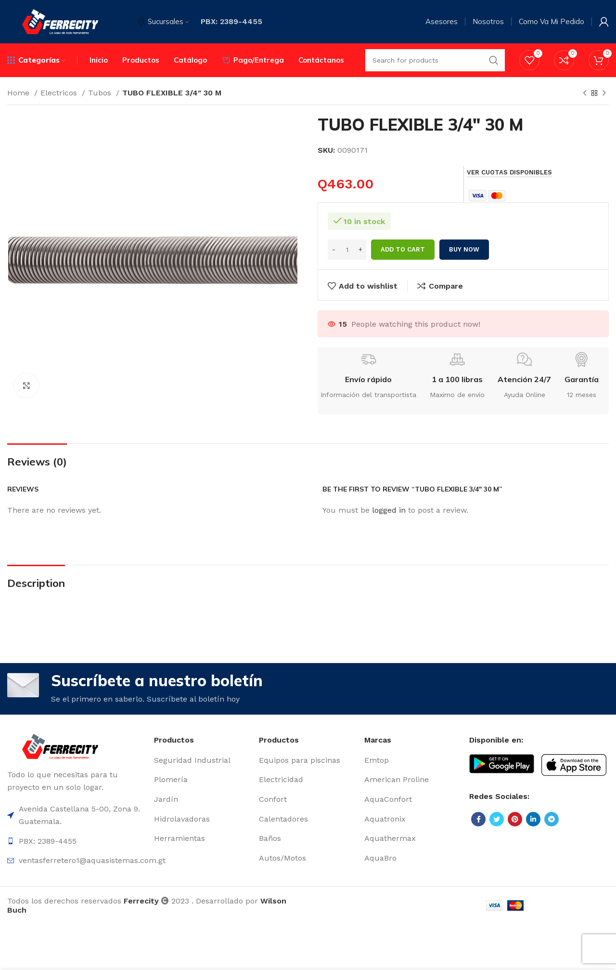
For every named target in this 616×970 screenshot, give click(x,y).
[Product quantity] (347, 249)
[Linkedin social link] (533, 819)
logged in (389, 510)
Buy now (464, 249)
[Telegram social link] (551, 819)
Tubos (101, 92)
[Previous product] (585, 93)
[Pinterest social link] (515, 819)
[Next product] (604, 93)
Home (19, 92)
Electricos (59, 92)
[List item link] (201, 760)
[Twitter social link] (496, 819)
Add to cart (403, 249)
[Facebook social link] (478, 819)
